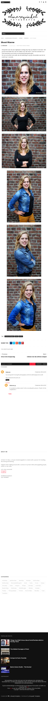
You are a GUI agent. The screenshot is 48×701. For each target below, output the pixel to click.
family (31, 583)
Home (2, 38)
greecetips (4, 585)
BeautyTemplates (15, 696)
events (25, 583)
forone (20, 38)
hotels (11, 585)
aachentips (4, 580)
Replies (8, 382)
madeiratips (14, 588)
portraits (26, 38)
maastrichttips (5, 588)
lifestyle (24, 585)
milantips (31, 588)
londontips (38, 585)
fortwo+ (43, 583)
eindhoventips (5, 583)
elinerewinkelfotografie (11, 38)
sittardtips (36, 590)
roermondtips (28, 590)
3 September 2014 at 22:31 (40, 372)
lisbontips (30, 585)
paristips (4, 590)
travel (43, 590)
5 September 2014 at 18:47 (40, 385)
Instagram (3, 471)
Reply (7, 380)
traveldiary (4, 593)
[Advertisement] (24, 435)
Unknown (8, 372)
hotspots (17, 585)
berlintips (28, 580)
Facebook (3, 472)
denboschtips (36, 580)
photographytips (12, 590)
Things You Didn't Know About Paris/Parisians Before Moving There (26, 640)
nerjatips (37, 588)
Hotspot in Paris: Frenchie (18, 658)
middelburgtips (22, 588)
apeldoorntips (13, 580)
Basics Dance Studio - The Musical (20, 667)
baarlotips (21, 580)
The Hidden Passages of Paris (19, 649)
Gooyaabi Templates (34, 696)
